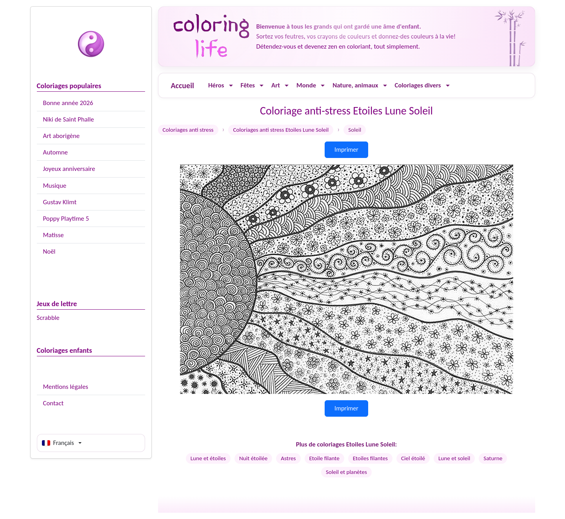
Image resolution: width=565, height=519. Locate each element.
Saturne (492, 458)
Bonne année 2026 (68, 103)
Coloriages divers (418, 85)
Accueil (182, 85)
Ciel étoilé (413, 458)
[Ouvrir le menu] (231, 86)
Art (275, 85)
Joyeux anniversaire (69, 169)
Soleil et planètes (346, 471)
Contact (53, 403)
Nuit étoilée (253, 458)
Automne (55, 152)
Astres (288, 458)
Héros (216, 85)
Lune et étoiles (208, 458)
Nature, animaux (355, 85)
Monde (306, 85)
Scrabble (48, 318)
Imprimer (346, 149)
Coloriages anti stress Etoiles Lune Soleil (281, 129)
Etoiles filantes (370, 458)
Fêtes (248, 85)
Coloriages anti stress (188, 129)
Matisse (53, 235)
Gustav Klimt (60, 202)
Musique (55, 185)
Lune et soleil (454, 458)
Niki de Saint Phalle (68, 119)
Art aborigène (61, 136)
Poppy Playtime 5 (66, 218)
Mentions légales (65, 387)
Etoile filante (324, 458)
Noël (49, 251)
